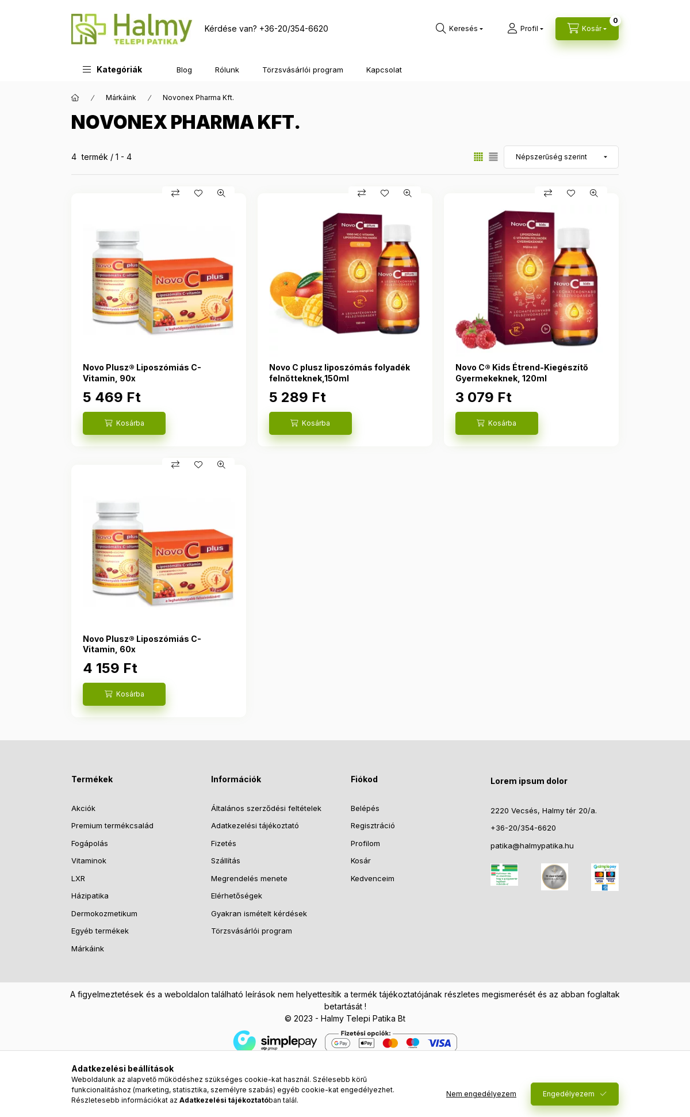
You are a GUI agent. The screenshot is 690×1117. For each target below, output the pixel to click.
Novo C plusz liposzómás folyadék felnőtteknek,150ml (339, 372)
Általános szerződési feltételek (266, 808)
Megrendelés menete (249, 878)
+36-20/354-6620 (293, 28)
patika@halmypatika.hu (532, 845)
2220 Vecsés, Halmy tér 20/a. (543, 810)
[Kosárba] (124, 423)
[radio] (493, 156)
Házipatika (90, 895)
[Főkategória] (75, 98)
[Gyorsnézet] (221, 193)
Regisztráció (373, 825)
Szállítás (225, 860)
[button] (112, 69)
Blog (184, 69)
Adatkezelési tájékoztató (255, 825)
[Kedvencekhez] (198, 193)
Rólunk (227, 69)
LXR (78, 878)
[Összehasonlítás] (175, 193)
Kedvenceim (372, 878)
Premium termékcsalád (112, 825)
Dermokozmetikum (104, 913)
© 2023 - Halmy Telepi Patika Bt (345, 1018)
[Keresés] (459, 28)
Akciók (83, 808)
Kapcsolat (384, 69)
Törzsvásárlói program (302, 69)
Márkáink (121, 97)
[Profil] (525, 28)
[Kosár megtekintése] (587, 28)
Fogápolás (89, 843)
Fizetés (223, 843)
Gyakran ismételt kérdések (259, 913)
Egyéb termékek (100, 930)
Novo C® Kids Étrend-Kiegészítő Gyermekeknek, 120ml (521, 372)
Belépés (365, 808)
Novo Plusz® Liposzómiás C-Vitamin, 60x (142, 644)
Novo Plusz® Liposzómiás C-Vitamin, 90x (142, 372)
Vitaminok (88, 860)
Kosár (361, 860)
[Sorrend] (561, 157)
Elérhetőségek (236, 895)
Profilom (365, 843)
